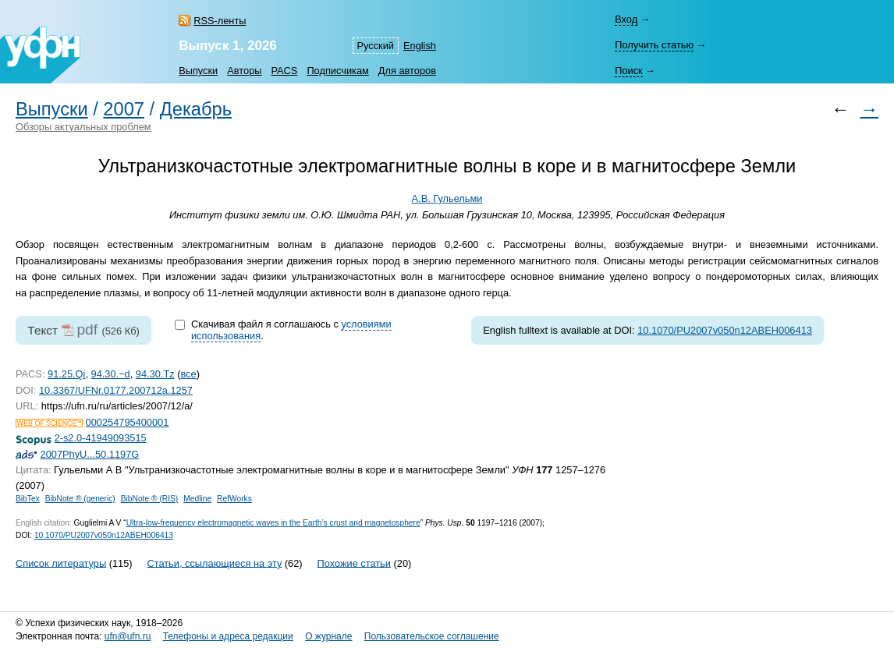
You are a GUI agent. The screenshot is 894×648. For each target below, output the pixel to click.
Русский (375, 45)
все (188, 374)
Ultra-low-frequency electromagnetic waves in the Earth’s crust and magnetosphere (273, 523)
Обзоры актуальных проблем (83, 127)
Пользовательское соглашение (431, 636)
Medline (197, 498)
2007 (123, 109)
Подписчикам (337, 70)
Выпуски (198, 70)
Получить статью (654, 45)
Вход (626, 19)
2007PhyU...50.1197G (90, 454)
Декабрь (196, 109)
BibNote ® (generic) (80, 498)
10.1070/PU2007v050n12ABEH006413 (724, 330)
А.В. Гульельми (447, 198)
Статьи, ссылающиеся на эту (214, 562)
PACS (284, 70)
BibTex (28, 498)
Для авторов (407, 70)
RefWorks (234, 498)
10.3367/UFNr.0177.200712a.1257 (116, 390)
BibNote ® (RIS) (150, 498)
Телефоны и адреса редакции (228, 636)
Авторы (244, 70)
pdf (87, 329)
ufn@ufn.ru (128, 636)
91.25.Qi (66, 374)
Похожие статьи (354, 562)
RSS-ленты (219, 21)
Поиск (628, 70)
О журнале (328, 636)
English (419, 45)
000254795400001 (127, 422)
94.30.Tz (155, 374)
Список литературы (61, 562)
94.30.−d (110, 374)
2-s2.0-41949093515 (101, 438)
